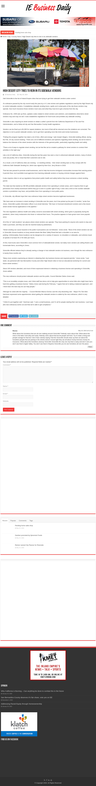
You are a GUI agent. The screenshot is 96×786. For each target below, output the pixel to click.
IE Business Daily (10, 94)
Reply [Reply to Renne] (90, 346)
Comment (7, 365)
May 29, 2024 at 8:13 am (85, 330)
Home (3, 36)
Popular (13, 521)
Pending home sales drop (23, 32)
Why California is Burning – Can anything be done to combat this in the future (32, 691)
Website (6, 401)
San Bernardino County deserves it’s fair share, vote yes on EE (26, 697)
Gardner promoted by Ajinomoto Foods (28, 535)
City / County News (14, 36)
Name (5, 386)
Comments (22, 521)
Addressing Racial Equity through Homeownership (21, 704)
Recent (4, 521)
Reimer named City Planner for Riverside (29, 545)
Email (5, 394)
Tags (31, 521)
